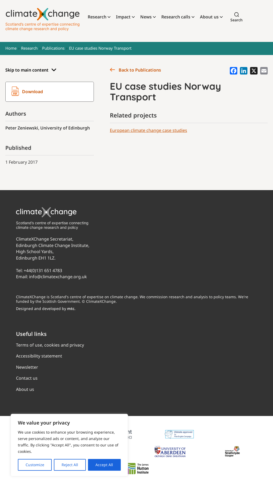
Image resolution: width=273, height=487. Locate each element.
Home (11, 48)
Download (27, 92)
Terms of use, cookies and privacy (50, 345)
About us (209, 17)
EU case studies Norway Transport (100, 48)
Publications (53, 48)
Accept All (104, 464)
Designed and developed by (45, 308)
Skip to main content (31, 70)
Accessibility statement (39, 356)
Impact (123, 17)
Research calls (175, 17)
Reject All (70, 464)
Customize (35, 464)
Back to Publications (135, 70)
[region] (69, 445)
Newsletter (27, 367)
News (146, 17)
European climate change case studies (148, 130)
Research (97, 17)
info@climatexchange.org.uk (58, 277)
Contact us (27, 378)
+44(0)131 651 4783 (43, 270)
